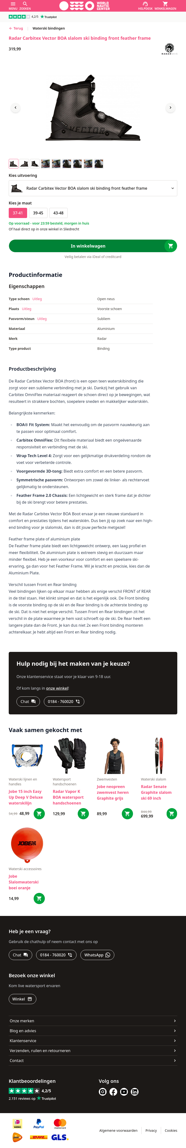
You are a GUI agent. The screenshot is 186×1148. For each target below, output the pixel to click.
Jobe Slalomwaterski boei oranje (24, 882)
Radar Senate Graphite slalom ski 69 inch (156, 792)
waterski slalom (153, 779)
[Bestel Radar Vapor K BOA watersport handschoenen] (83, 814)
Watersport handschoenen (64, 781)
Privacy (151, 1130)
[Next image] (170, 107)
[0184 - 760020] (64, 701)
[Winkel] (22, 999)
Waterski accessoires (25, 869)
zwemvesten (107, 779)
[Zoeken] (25, 6)
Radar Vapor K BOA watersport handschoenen (68, 797)
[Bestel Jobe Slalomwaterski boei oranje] (39, 898)
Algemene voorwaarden (118, 1130)
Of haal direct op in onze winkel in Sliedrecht (44, 229)
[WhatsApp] (97, 955)
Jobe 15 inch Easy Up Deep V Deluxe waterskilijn (26, 797)
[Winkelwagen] (165, 6)
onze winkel (57, 688)
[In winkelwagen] (93, 245)
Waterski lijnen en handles (23, 781)
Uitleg (37, 299)
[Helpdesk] (145, 6)
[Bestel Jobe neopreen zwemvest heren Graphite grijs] (127, 814)
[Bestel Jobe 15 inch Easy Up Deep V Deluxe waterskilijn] (39, 814)
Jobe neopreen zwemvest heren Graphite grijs (113, 792)
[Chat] (28, 701)
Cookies (171, 1130)
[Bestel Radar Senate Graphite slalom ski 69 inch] (171, 814)
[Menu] (13, 6)
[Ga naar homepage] (84, 5)
